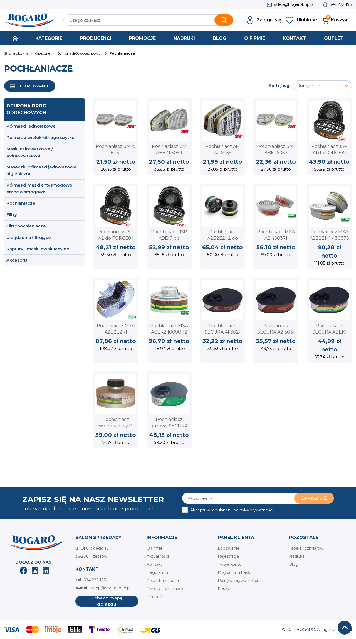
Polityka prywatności (238, 580)
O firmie (154, 548)
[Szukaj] (148, 20)
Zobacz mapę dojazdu (107, 601)
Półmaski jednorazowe (31, 126)
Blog (293, 564)
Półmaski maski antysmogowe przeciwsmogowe (39, 188)
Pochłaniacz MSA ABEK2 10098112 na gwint (169, 332)
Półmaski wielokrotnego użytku (40, 137)
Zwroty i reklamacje (166, 588)
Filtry (11, 214)
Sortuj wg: (279, 85)
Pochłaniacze (20, 203)
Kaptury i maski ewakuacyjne (37, 248)
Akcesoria (17, 260)
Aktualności (158, 556)
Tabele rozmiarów (306, 548)
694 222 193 (340, 4)
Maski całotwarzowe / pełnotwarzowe (29, 152)
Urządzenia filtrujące (28, 237)
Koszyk (225, 588)
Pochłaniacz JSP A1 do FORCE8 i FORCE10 (329, 152)
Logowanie (228, 548)
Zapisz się (314, 498)
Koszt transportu (163, 580)
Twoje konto (230, 564)
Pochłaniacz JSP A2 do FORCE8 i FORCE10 (116, 238)
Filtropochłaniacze (26, 226)
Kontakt (154, 564)
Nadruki (296, 556)
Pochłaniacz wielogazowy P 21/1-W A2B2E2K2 (115, 426)
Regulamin (157, 572)
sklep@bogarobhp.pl (294, 4)
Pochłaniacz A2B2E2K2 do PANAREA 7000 (222, 238)
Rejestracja (228, 556)
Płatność (155, 596)
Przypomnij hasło (234, 572)
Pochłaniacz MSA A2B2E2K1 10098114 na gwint (116, 332)
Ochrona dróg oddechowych (26, 109)
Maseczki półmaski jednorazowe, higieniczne (41, 170)
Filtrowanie (30, 86)
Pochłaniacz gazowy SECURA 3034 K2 (169, 426)
